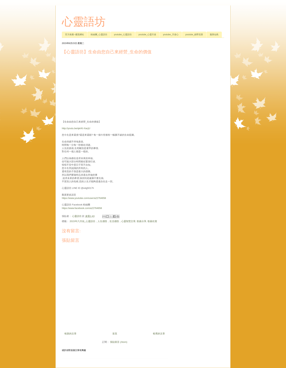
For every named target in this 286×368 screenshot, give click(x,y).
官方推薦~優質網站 (74, 34)
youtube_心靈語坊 (123, 34)
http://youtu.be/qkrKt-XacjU (76, 128)
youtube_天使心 (170, 34)
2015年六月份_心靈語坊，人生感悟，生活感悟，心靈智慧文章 (103, 221)
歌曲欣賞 (152, 221)
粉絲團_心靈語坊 (99, 34)
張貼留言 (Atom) (118, 342)
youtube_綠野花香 (194, 34)
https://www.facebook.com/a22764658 (82, 208)
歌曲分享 (141, 221)
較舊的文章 (159, 333)
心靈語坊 (84, 22)
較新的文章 (70, 333)
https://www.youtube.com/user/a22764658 (84, 198)
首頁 (114, 333)
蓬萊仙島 (214, 34)
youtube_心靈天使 (147, 34)
